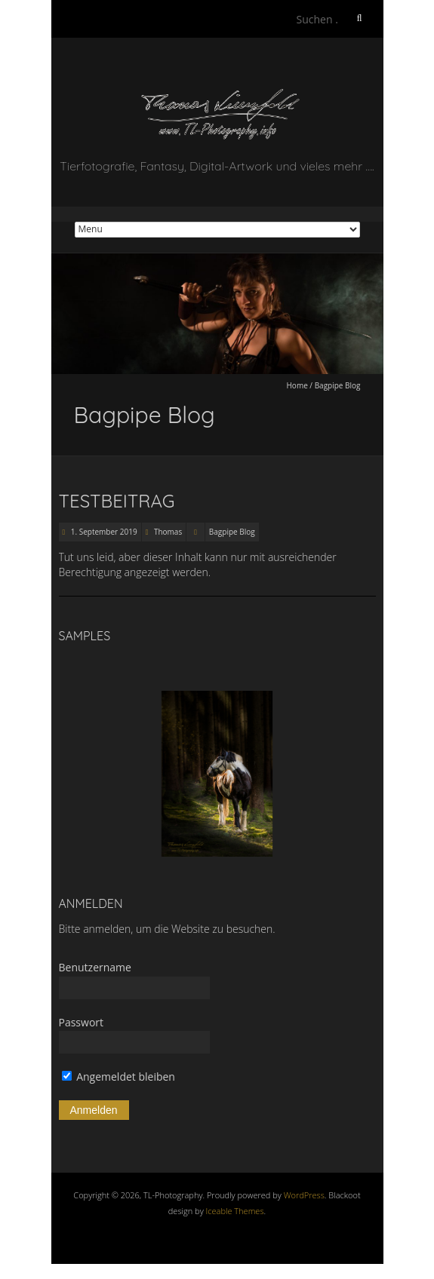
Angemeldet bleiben (118, 1076)
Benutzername (95, 967)
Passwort (81, 1022)
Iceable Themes (235, 1210)
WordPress (304, 1195)
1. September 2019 (103, 531)
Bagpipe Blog (232, 531)
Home (297, 385)
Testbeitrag (117, 500)
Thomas (168, 531)
